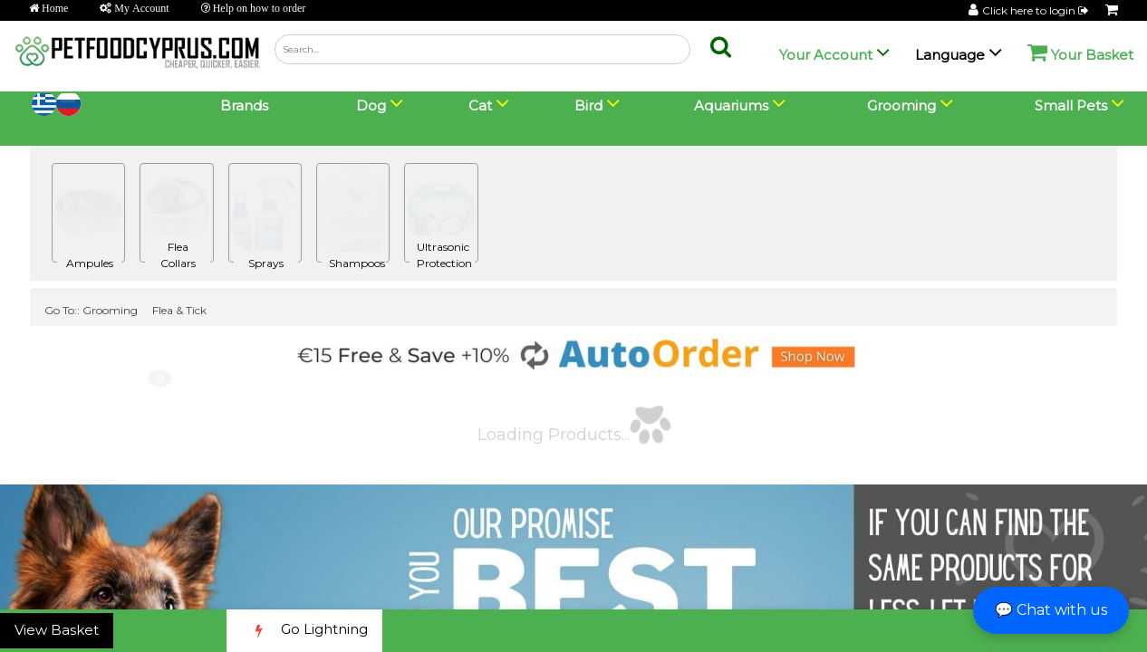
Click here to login (1036, 10)
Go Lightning (304, 631)
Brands (244, 105)
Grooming (110, 310)
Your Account (825, 54)
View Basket (56, 629)
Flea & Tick (179, 310)
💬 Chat (1051, 609)
